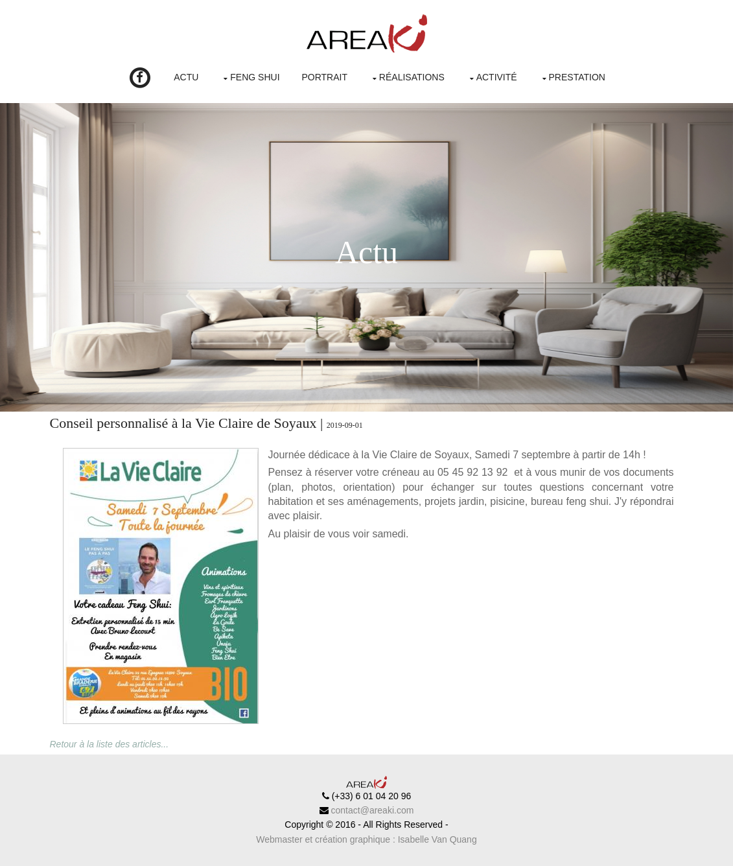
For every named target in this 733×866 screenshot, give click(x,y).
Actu (186, 77)
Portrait (324, 77)
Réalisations (412, 77)
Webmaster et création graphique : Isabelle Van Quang (366, 839)
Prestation (577, 77)
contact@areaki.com (371, 810)
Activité (496, 77)
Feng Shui (254, 77)
